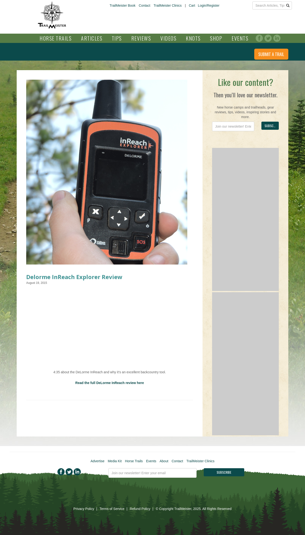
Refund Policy (140, 509)
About (164, 461)
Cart (192, 5)
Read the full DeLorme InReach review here (109, 383)
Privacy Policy (83, 509)
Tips (117, 38)
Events (240, 38)
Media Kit (115, 461)
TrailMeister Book (122, 5)
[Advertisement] (245, 219)
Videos (168, 38)
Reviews (141, 38)
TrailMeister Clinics (167, 5)
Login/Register (208, 5)
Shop (216, 38)
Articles (91, 38)
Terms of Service (112, 509)
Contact (144, 5)
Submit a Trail (271, 54)
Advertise (97, 461)
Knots (193, 38)
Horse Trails (55, 38)
